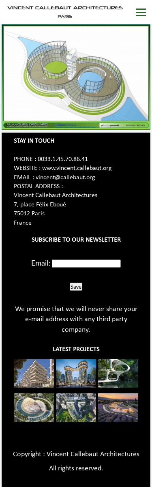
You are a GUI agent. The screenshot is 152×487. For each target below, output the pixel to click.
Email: (40, 262)
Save (76, 286)
